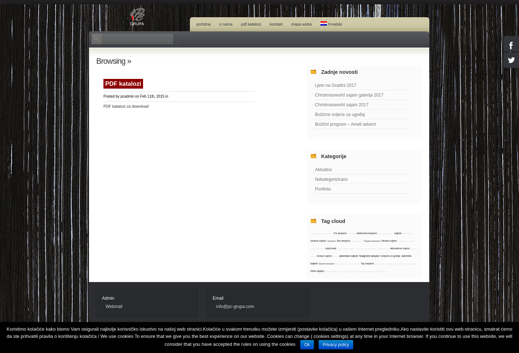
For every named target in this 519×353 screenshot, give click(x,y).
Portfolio (323, 189)
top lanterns (320, 249)
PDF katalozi (251, 24)
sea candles (399, 264)
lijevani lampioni (326, 263)
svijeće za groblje (368, 271)
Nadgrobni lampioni (369, 256)
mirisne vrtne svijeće (344, 271)
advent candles (380, 264)
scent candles (356, 271)
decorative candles (410, 264)
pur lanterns (351, 233)
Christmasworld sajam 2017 (341, 104)
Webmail (114, 306)
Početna (203, 24)
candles (335, 256)
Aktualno (323, 169)
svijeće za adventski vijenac (344, 264)
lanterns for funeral (331, 271)
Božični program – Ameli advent (345, 124)
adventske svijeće (348, 256)
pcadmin (127, 96)
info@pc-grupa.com (235, 306)
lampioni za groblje (390, 256)
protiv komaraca (380, 271)
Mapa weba (301, 24)
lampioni (331, 241)
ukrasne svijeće (318, 241)
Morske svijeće (389, 241)
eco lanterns (390, 264)
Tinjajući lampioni (372, 241)
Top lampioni (367, 263)
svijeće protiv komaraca (385, 233)
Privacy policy (336, 344)
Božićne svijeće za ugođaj (340, 114)
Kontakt (276, 24)
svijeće (398, 233)
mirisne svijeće (324, 256)
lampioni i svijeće (326, 233)
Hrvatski (331, 23)
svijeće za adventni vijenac (345, 249)
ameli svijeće (372, 249)
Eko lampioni (343, 241)
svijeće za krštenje (383, 249)
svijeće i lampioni (361, 249)
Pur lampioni (340, 233)
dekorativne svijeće (399, 248)
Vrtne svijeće (317, 271)
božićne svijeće (408, 233)
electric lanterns (315, 233)
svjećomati (330, 248)
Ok (307, 344)
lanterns (357, 264)
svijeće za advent (356, 241)
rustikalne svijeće (403, 241)
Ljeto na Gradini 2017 (335, 85)
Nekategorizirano (331, 179)
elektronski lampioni (366, 233)
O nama (225, 24)
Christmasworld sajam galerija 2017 (349, 95)
